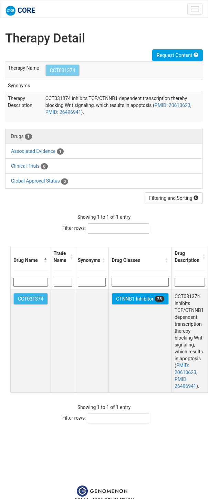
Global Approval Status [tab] (39, 181)
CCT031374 (62, 70)
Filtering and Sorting (173, 198)
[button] (46, 260)
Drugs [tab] (21, 137)
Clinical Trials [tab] (29, 166)
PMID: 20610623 (172, 105)
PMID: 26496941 (63, 112)
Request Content (177, 55)
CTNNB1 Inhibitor (140, 299)
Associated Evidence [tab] (37, 151)
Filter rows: (74, 228)
